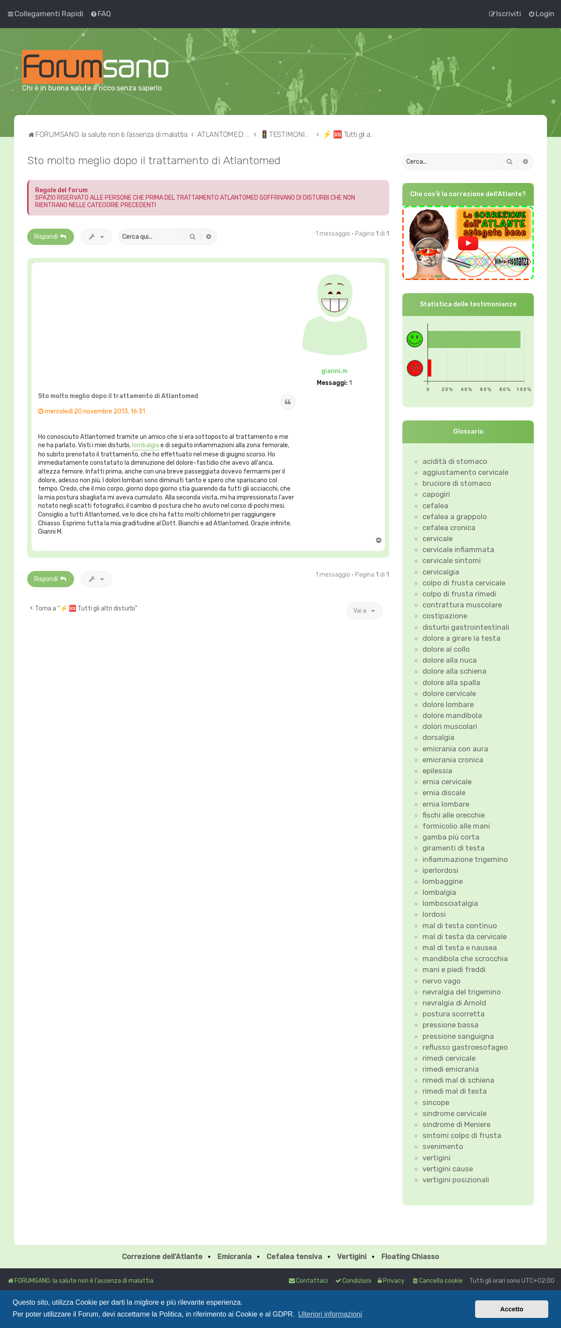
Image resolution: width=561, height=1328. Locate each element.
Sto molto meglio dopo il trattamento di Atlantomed (153, 160)
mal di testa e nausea (460, 947)
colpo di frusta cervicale (464, 582)
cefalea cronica (449, 527)
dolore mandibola (452, 715)
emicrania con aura (455, 748)
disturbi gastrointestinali (466, 627)
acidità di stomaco (455, 461)
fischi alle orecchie (454, 815)
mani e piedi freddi (454, 969)
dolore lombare (448, 704)
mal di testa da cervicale (465, 936)
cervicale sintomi (452, 560)
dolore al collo (446, 649)
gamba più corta (451, 837)
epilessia (437, 770)
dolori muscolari (450, 726)
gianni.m (334, 371)
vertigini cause (448, 1168)
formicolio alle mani (456, 826)
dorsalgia (438, 737)
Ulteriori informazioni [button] (330, 1314)
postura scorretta (454, 1013)
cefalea (435, 505)
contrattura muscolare (462, 604)
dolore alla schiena (454, 671)
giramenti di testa (454, 847)
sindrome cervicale (454, 1113)
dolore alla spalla (451, 682)
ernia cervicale (447, 781)
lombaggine (443, 881)
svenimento (443, 1146)
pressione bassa (451, 1024)
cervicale (438, 538)
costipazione (445, 615)
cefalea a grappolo (455, 516)
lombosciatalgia (450, 903)
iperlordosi (440, 870)
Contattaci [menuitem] (308, 1281)
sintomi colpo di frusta (462, 1135)
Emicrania (234, 1257)
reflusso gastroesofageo (465, 1047)
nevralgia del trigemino (462, 991)
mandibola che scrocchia (465, 958)
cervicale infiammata (458, 549)
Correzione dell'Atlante (162, 1257)
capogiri (436, 494)
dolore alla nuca (450, 660)
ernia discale (444, 792)
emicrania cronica (453, 759)
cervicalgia (441, 571)
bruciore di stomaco (457, 483)
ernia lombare (446, 804)
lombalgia (145, 445)
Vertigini (351, 1257)
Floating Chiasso (410, 1257)
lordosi (434, 914)
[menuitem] (100, 13)
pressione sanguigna (458, 1036)
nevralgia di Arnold (454, 1002)
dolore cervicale (449, 693)
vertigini (437, 1157)
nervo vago (442, 980)
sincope (436, 1102)
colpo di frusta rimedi (459, 593)
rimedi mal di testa (455, 1091)
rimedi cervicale (449, 1058)
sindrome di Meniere (456, 1124)
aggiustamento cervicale (465, 472)
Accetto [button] (511, 1309)
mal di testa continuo (460, 925)
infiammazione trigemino (465, 859)
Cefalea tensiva (294, 1257)
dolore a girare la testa (462, 638)
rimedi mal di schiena (458, 1080)
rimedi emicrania (451, 1069)
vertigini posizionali (456, 1179)
